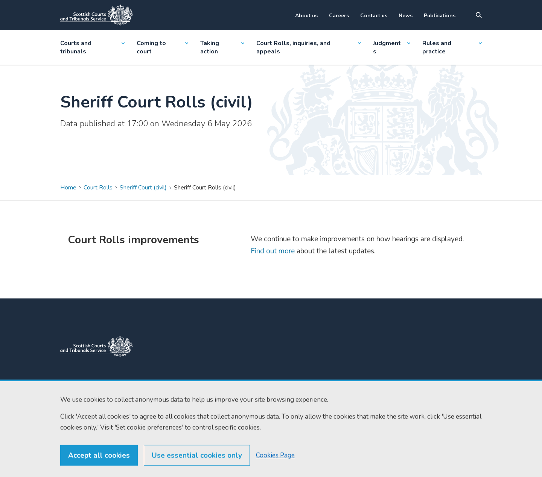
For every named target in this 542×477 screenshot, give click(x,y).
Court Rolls (98, 187)
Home (68, 187)
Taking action (222, 47)
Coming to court (162, 47)
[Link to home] (96, 15)
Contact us (373, 15)
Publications (439, 15)
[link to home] (96, 346)
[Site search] (479, 15)
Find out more (273, 251)
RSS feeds (246, 411)
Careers (339, 15)
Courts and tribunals (92, 47)
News (406, 15)
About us (306, 15)
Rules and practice (452, 47)
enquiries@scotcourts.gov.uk (181, 407)
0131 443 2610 (176, 393)
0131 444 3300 (175, 384)
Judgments (391, 47)
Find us (242, 397)
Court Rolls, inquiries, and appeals (308, 47)
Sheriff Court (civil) (143, 187)
